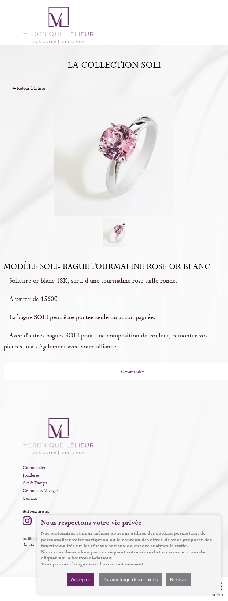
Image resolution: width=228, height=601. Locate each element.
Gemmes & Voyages (40, 491)
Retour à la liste (31, 89)
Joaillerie (31, 475)
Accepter (81, 579)
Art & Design (35, 483)
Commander (34, 468)
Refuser (178, 579)
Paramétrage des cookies (130, 579)
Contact (30, 498)
